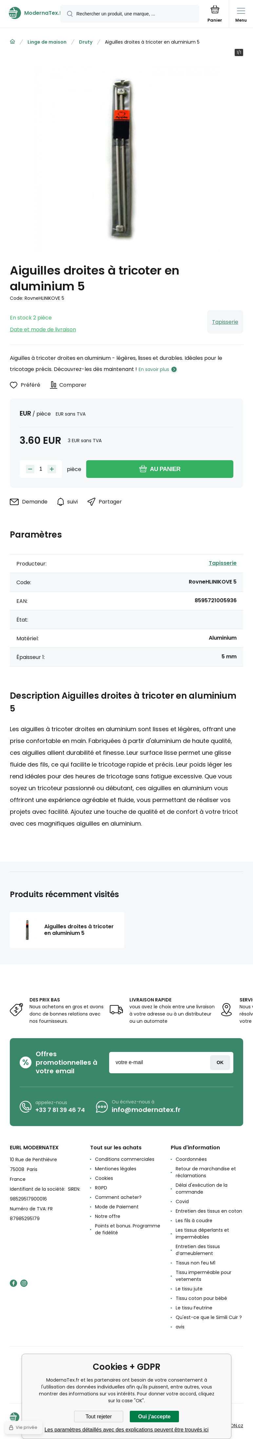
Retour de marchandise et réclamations (206, 1172)
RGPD (101, 1187)
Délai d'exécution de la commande (201, 1188)
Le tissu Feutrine (194, 1308)
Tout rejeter (99, 1416)
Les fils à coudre (194, 1220)
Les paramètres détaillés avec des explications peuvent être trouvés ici (127, 1429)
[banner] (30, 13)
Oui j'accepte (154, 1416)
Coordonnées (191, 1159)
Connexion (220, 1062)
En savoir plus (154, 369)
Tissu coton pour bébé (201, 1298)
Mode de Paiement (117, 1206)
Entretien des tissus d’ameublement (198, 1250)
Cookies (104, 1178)
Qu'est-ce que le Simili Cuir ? (209, 1317)
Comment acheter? (118, 1197)
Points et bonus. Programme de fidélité (127, 1229)
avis (180, 1327)
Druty (85, 42)
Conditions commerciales (124, 1159)
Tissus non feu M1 (195, 1263)
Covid (182, 1201)
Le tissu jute (189, 1288)
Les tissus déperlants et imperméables (202, 1233)
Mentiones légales (115, 1168)
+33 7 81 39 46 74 (60, 1110)
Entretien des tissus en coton (209, 1211)
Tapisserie (225, 322)
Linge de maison (47, 42)
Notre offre (107, 1216)
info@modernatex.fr (146, 1109)
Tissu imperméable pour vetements (203, 1276)
